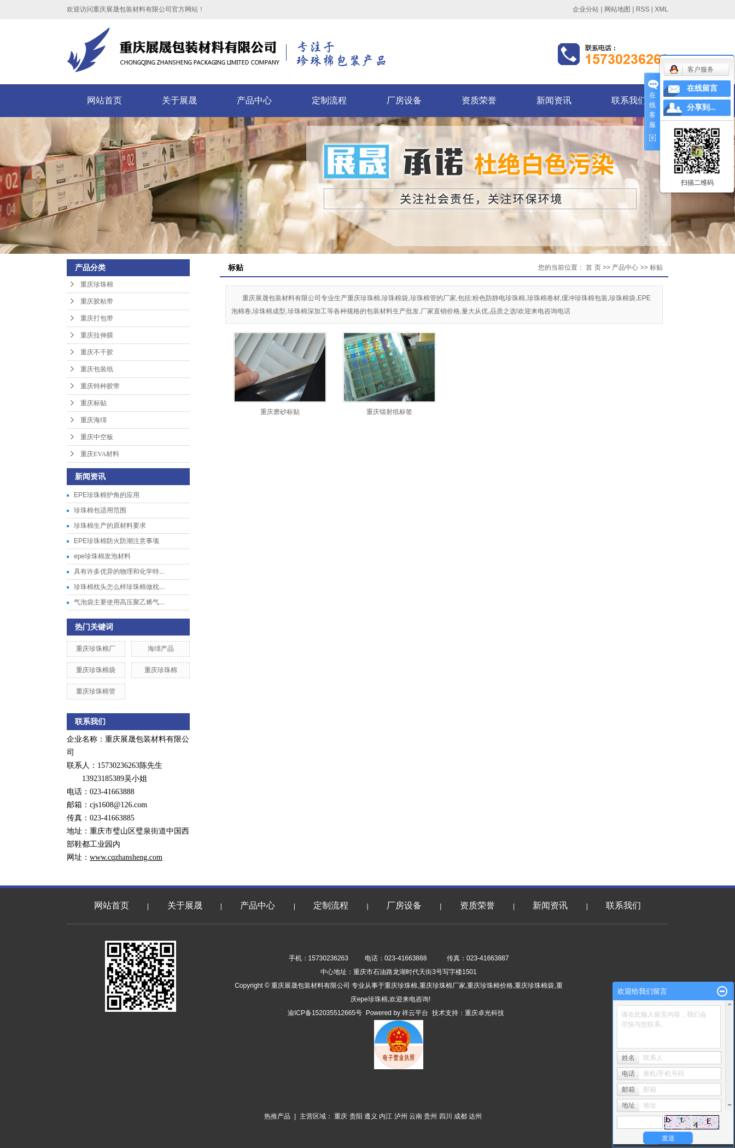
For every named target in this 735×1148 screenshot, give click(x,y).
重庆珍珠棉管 (95, 691)
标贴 (656, 267)
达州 (475, 1116)
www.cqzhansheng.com (126, 857)
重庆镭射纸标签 (389, 412)
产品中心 (254, 100)
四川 (445, 1116)
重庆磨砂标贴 (280, 412)
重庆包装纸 (96, 369)
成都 (460, 1116)
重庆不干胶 (96, 352)
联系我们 (628, 100)
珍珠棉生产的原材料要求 (110, 525)
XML (661, 9)
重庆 (340, 1116)
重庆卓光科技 (484, 1013)
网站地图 (617, 9)
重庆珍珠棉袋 (95, 670)
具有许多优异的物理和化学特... (119, 571)
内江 (385, 1116)
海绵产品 (161, 648)
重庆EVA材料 (99, 454)
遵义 (370, 1116)
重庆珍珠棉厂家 (442, 985)
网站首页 (104, 100)
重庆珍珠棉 (96, 284)
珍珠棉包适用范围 (100, 510)
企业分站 (586, 9)
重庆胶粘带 (96, 301)
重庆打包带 (96, 318)
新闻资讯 (553, 100)
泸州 (400, 1116)
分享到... (701, 107)
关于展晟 (179, 100)
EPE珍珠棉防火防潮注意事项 (116, 541)
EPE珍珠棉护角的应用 (106, 495)
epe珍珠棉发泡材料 (102, 556)
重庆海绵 (93, 420)
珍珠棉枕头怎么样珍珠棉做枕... (119, 587)
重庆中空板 (96, 437)
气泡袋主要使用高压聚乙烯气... (119, 602)
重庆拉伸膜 (96, 335)
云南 (415, 1116)
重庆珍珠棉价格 (490, 985)
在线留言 (702, 88)
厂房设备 (404, 100)
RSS (643, 9)
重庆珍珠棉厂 (95, 648)
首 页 (593, 267)
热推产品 (277, 1116)
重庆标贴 (93, 403)
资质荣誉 (479, 100)
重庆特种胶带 (100, 386)
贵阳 (356, 1116)
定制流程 (329, 100)
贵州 (430, 1116)
